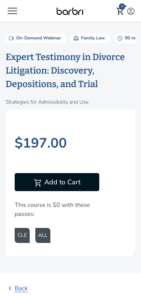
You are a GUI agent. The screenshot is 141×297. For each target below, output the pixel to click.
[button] (12, 11)
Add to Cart (56, 183)
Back (17, 288)
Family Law (89, 38)
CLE (22, 235)
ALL (42, 235)
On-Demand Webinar (34, 38)
